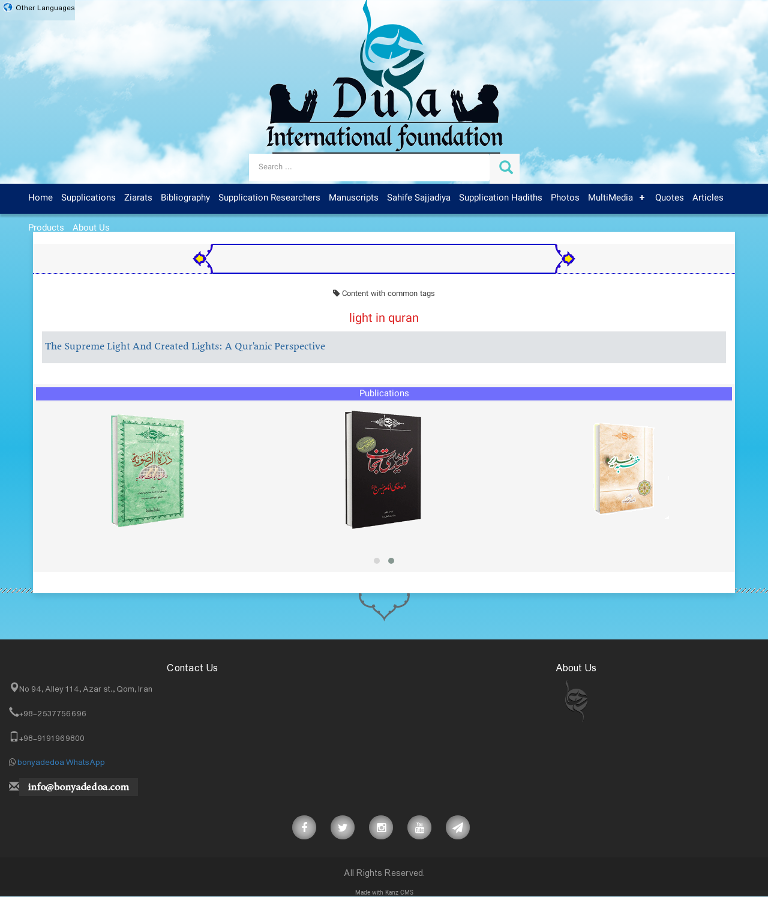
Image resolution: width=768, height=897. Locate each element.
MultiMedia (610, 198)
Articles (708, 198)
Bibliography (185, 198)
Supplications (88, 198)
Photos (565, 198)
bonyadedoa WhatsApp (61, 762)
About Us (91, 228)
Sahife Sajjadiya (419, 198)
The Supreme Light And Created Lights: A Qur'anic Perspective (185, 347)
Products (46, 228)
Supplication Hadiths (500, 198)
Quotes (669, 198)
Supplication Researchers (269, 198)
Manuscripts (354, 198)
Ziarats (138, 198)
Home (40, 198)
